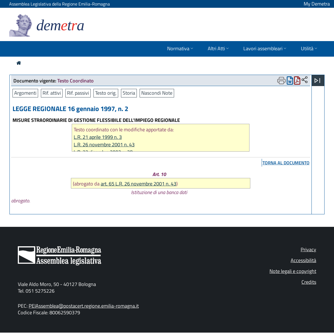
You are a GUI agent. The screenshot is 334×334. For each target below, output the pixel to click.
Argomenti (25, 93)
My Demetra (317, 3)
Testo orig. (106, 93)
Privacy (308, 249)
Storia (129, 93)
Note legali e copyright (292, 271)
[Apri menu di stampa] (281, 80)
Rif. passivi (78, 93)
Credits (308, 282)
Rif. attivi (52, 93)
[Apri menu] (317, 80)
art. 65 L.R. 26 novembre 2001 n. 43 (138, 183)
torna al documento (286, 162)
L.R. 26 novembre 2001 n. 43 (104, 144)
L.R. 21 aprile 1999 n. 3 (98, 137)
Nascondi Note (156, 93)
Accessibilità (303, 260)
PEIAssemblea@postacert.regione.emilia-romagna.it (84, 306)
